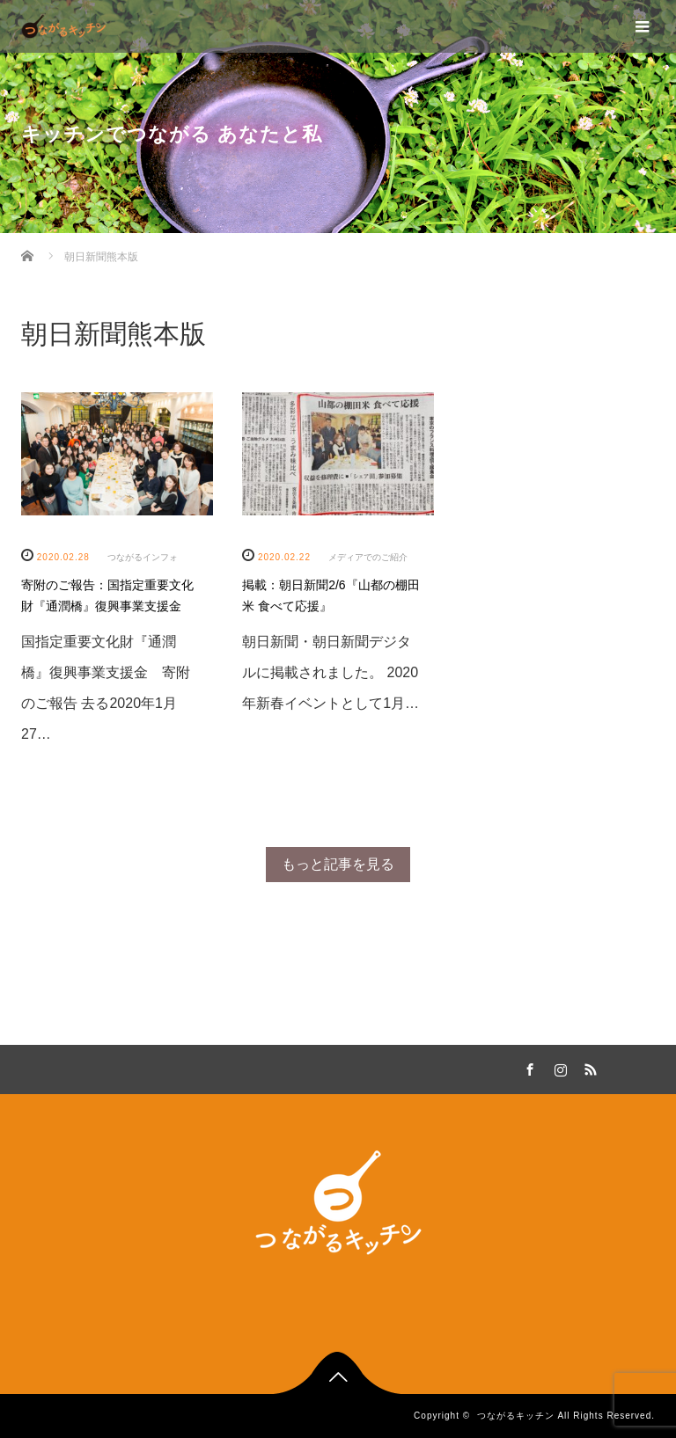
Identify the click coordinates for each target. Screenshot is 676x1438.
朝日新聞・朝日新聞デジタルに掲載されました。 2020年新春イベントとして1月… (330, 672)
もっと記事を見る (338, 864)
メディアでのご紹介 (368, 557)
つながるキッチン (516, 1415)
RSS (588, 1067)
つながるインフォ (142, 557)
